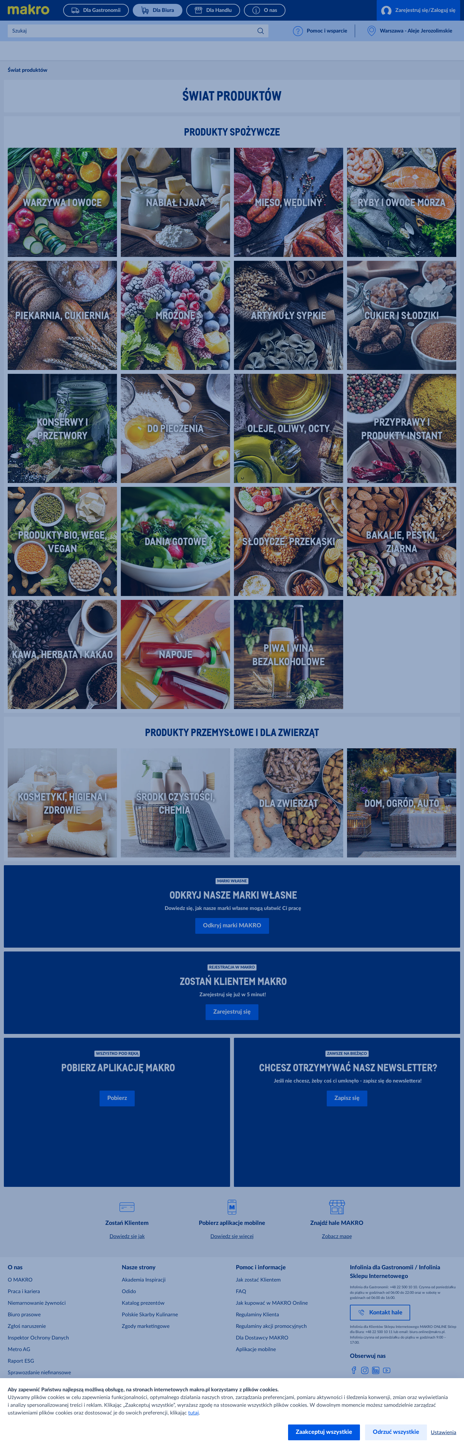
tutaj (193, 1412)
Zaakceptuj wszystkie (324, 1432)
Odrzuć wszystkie (396, 1432)
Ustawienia (443, 1432)
